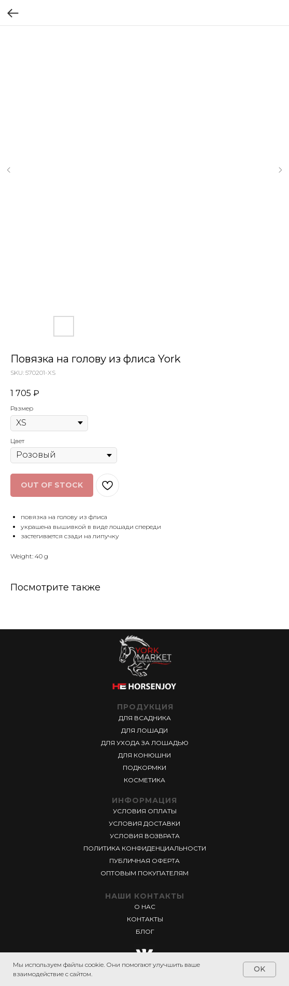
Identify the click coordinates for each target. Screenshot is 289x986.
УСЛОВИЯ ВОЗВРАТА (145, 836)
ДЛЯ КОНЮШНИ (144, 755)
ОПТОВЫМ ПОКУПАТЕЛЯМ (144, 873)
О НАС (144, 907)
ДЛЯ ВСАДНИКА (145, 718)
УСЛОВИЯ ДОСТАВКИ (144, 823)
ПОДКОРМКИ (144, 767)
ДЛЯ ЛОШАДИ (144, 730)
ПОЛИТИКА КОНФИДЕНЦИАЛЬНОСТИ (144, 848)
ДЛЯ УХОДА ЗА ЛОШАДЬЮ (145, 743)
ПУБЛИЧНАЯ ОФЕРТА (144, 860)
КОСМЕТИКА (144, 780)
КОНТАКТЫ (145, 919)
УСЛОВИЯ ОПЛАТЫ (145, 811)
